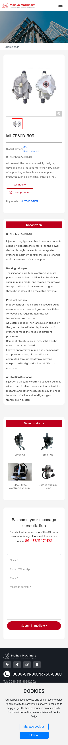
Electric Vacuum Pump (47, 486)
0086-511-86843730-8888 (37, 674)
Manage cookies (34, 726)
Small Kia (48, 454)
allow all (34, 735)
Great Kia (20, 454)
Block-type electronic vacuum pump (20, 487)
